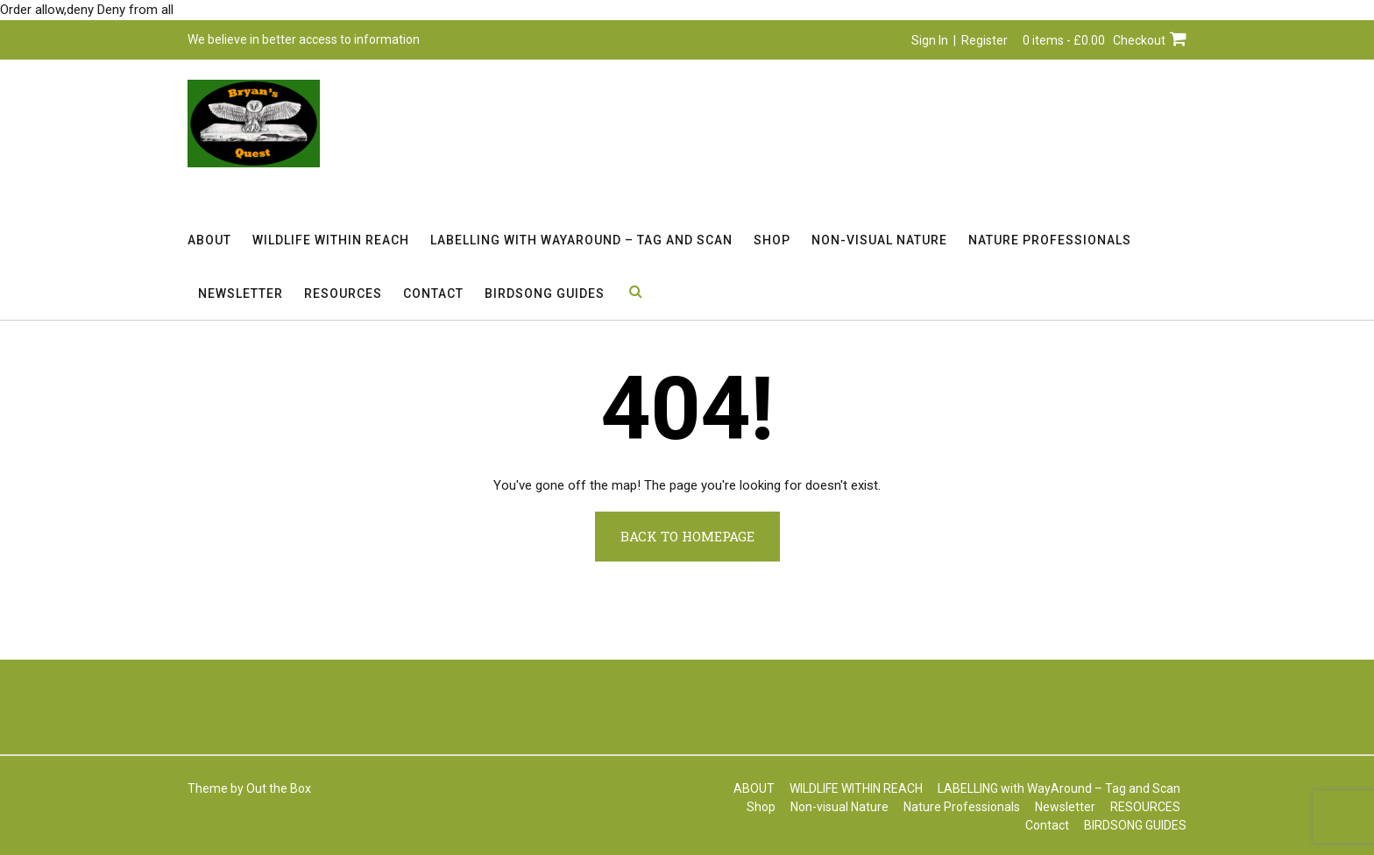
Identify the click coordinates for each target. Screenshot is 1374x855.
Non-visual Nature (879, 240)
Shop (772, 240)
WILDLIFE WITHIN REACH (330, 240)
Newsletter (240, 293)
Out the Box (278, 788)
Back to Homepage (687, 536)
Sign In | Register (959, 40)
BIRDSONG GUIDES (545, 293)
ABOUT (209, 240)
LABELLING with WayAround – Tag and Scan (581, 240)
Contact (433, 293)
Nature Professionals (1049, 240)
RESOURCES (343, 293)
